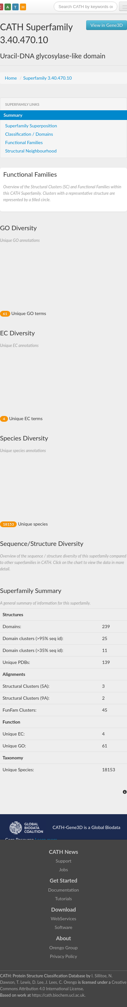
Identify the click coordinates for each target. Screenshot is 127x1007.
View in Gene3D (106, 25)
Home (11, 78)
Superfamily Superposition (31, 125)
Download (63, 909)
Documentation (63, 890)
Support (63, 861)
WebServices (63, 918)
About (63, 938)
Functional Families (24, 142)
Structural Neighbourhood (31, 150)
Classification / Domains (29, 134)
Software (63, 927)
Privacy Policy (63, 956)
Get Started (63, 880)
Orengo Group (63, 947)
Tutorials (63, 898)
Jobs (63, 869)
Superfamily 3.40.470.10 (47, 78)
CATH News (63, 851)
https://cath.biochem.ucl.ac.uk (58, 995)
